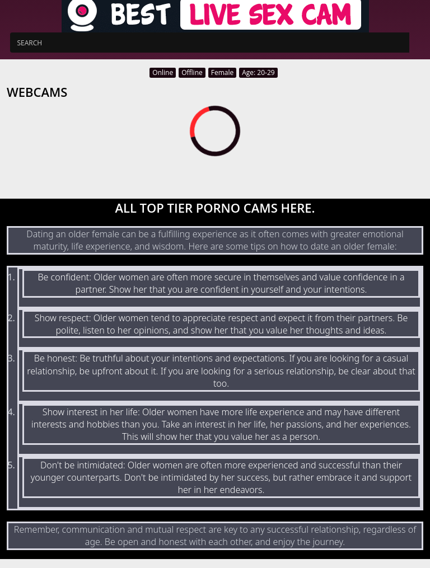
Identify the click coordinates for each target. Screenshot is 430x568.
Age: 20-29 (258, 72)
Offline (192, 72)
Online (162, 72)
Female (222, 72)
